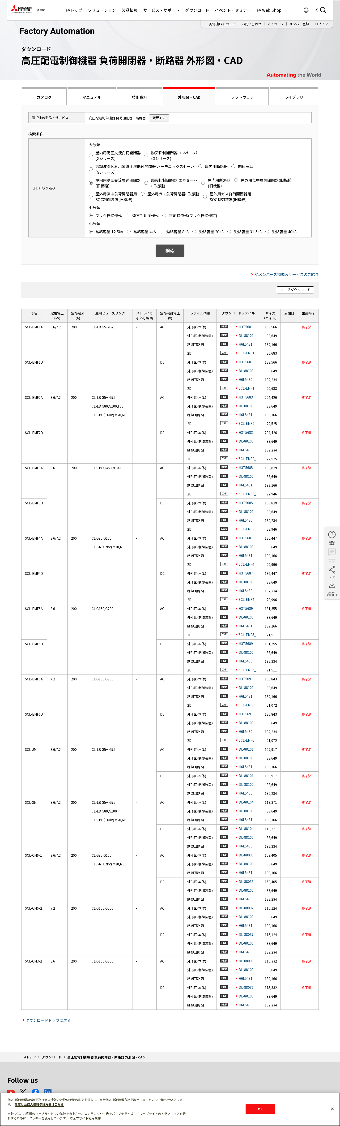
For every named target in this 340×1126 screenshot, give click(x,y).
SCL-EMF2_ (247, 423)
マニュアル (91, 97)
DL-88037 (246, 908)
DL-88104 (246, 802)
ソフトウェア (242, 97)
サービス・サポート (161, 10)
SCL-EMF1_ (247, 353)
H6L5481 (245, 344)
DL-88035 (246, 855)
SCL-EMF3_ (247, 493)
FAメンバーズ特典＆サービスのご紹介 (287, 274)
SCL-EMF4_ (247, 564)
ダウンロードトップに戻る (48, 1020)
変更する (159, 117)
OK (260, 1109)
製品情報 (130, 10)
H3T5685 (246, 467)
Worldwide (306, 10)
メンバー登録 (299, 23)
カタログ (44, 97)
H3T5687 (246, 538)
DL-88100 (246, 335)
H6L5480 (245, 379)
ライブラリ (294, 97)
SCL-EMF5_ (247, 634)
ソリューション (102, 10)
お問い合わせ (251, 23)
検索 (170, 250)
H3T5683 (246, 397)
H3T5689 (246, 608)
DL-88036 (246, 960)
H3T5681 (246, 326)
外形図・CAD (189, 97)
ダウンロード (197, 10)
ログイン (321, 23)
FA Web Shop (269, 10)
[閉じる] (332, 1109)
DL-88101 (246, 749)
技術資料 (139, 97)
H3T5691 (246, 678)
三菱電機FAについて (221, 23)
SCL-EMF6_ (247, 705)
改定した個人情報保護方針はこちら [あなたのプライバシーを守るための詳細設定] (39, 1104)
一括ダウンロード (297, 289)
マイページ (275, 23)
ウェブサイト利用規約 (85, 1118)
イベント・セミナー (233, 10)
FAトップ (74, 10)
